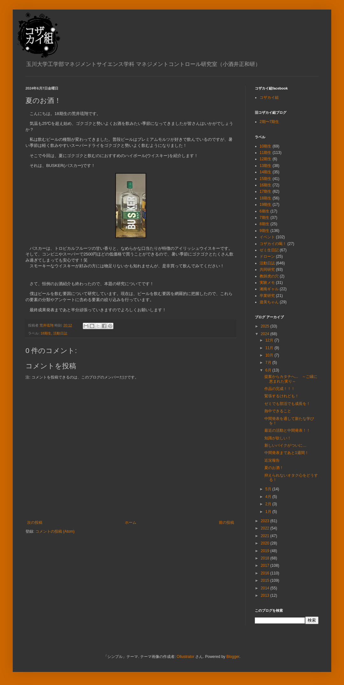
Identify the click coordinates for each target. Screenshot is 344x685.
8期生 (264, 224)
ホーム (130, 522)
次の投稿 (34, 522)
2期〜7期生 (269, 121)
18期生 (45, 333)
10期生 (265, 146)
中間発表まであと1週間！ (286, 453)
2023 (265, 521)
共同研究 (267, 269)
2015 (265, 580)
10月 (270, 355)
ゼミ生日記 (269, 250)
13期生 (265, 165)
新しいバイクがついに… (285, 445)
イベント (267, 237)
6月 (268, 370)
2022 (265, 528)
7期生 (264, 217)
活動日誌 (60, 333)
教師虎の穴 (269, 276)
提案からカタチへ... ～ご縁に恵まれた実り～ (290, 378)
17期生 (265, 191)
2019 (265, 551)
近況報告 (272, 460)
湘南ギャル (269, 289)
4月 (268, 496)
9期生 (264, 230)
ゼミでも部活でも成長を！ (287, 403)
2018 (265, 558)
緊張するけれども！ (281, 396)
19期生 (265, 204)
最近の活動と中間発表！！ (287, 430)
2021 (265, 536)
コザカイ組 (269, 97)
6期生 (264, 211)
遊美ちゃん (269, 302)
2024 (265, 334)
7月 (268, 362)
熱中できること (277, 411)
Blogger (233, 656)
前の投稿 (226, 522)
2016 (265, 573)
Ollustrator (185, 656)
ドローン (267, 256)
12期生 (265, 159)
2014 (265, 588)
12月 (270, 340)
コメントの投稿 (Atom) (55, 531)
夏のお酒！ (273, 467)
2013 (265, 595)
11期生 (265, 152)
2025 (265, 326)
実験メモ (267, 282)
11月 (270, 348)
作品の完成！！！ (279, 388)
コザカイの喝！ (273, 244)
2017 (265, 565)
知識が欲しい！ (277, 438)
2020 (265, 543)
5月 (268, 489)
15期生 (265, 179)
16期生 (265, 185)
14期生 (265, 172)
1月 (268, 511)
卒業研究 (267, 295)
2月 (268, 504)
